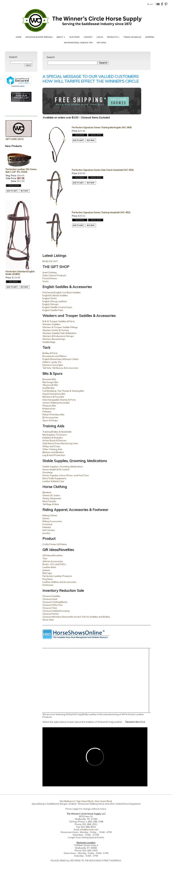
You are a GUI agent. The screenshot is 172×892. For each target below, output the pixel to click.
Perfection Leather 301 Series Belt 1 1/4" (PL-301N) (21, 170)
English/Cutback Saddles (55, 295)
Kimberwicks (48, 408)
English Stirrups (50, 304)
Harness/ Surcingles (52, 365)
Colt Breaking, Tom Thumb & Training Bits (63, 391)
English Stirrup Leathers (54, 301)
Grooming (47, 472)
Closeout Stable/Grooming (56, 611)
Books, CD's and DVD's (54, 564)
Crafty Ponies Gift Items (54, 544)
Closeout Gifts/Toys (52, 605)
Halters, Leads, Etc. (52, 362)
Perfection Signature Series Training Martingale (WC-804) (102, 127)
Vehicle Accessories (52, 561)
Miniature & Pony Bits (53, 396)
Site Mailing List (67, 801)
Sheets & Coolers (51, 495)
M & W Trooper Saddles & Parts (58, 321)
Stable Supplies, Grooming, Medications (62, 466)
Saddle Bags (48, 342)
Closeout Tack (49, 608)
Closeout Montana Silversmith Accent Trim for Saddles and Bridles (76, 616)
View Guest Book (103, 801)
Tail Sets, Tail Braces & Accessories (60, 368)
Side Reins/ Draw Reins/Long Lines (60, 443)
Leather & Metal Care (53, 481)
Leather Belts (49, 567)
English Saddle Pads (52, 310)
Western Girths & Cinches (55, 330)
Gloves (46, 518)
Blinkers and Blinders (53, 452)
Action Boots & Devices (54, 440)
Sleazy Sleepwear (51, 498)
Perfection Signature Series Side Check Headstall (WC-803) (103, 170)
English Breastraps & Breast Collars (60, 359)
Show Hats (48, 619)
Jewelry (46, 533)
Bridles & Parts (50, 353)
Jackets (46, 570)
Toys (44, 558)
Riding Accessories (52, 521)
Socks (45, 281)
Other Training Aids (52, 449)
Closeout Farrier (50, 613)
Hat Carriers (48, 530)
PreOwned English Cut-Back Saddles (61, 292)
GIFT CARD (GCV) (14, 139)
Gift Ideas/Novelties (52, 555)
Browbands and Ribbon (54, 356)
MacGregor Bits (50, 382)
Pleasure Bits (49, 405)
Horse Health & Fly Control (55, 469)
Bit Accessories (50, 417)
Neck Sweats (49, 501)
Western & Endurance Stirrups (58, 336)
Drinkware (47, 585)
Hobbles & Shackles (52, 437)
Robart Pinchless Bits (53, 414)
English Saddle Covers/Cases (57, 307)
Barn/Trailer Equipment (54, 478)
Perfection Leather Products (57, 576)
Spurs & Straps (50, 420)
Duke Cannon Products (54, 275)
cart (151, 4)
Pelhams (46, 411)
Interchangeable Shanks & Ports (59, 399)
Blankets (46, 492)
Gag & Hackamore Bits (53, 394)
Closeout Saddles (51, 596)
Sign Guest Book (84, 801)
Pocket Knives (49, 278)
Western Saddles (51, 324)
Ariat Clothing (49, 272)
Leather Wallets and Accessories (59, 582)
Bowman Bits (49, 379)
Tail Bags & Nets (50, 504)
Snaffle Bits (48, 388)
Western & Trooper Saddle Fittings (60, 327)
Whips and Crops (51, 446)
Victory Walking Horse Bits (56, 402)
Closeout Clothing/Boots (54, 602)
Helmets (46, 527)
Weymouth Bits (50, 385)
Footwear (47, 524)
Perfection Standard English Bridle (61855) (20, 272)
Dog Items (47, 579)
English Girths (49, 298)
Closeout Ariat (49, 599)
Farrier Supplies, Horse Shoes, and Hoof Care (65, 475)
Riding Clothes (49, 515)
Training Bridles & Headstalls (57, 431)
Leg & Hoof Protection (53, 455)
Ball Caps (47, 573)
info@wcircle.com (89, 829)
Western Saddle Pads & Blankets (59, 333)
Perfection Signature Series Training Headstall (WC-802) (101, 212)
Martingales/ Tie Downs (54, 434)
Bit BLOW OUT (50, 261)
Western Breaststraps (53, 339)
